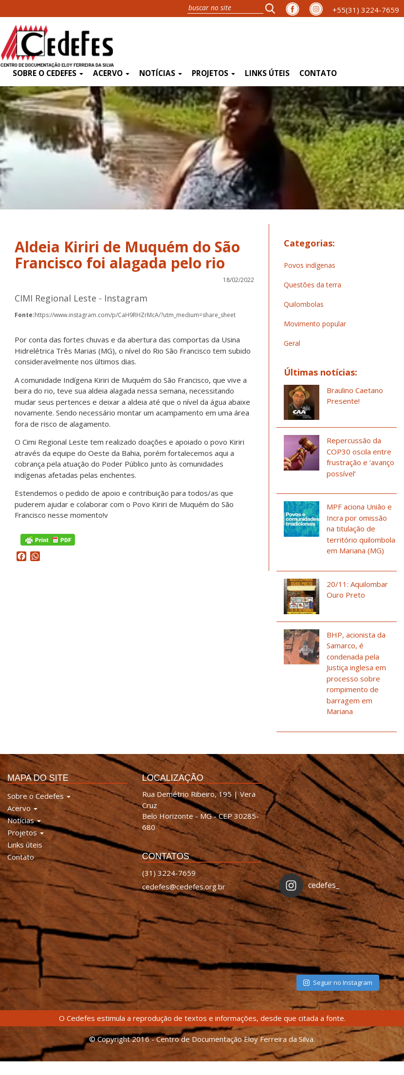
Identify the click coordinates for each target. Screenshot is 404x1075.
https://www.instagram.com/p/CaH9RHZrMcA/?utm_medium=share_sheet (125, 315)
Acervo (111, 73)
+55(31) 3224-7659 (365, 10)
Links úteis (267, 73)
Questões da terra (312, 284)
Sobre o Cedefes (48, 73)
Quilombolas (304, 304)
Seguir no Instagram (337, 982)
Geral (292, 343)
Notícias (160, 73)
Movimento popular (315, 323)
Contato (318, 73)
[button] (273, 8)
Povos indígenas (309, 265)
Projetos (213, 73)
